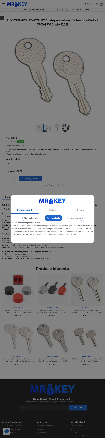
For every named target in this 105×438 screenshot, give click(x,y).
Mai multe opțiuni (32, 218)
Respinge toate (74, 218)
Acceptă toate (53, 218)
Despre (80, 210)
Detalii (52, 210)
